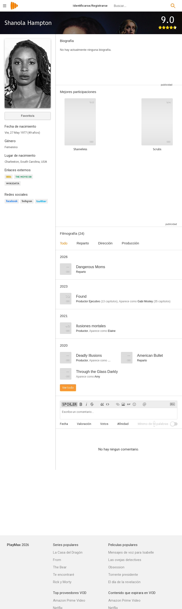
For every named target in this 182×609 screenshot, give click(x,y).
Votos (104, 424)
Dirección (105, 243)
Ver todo (68, 387)
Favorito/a (27, 115)
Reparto (83, 243)
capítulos (109, 301)
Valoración (84, 424)
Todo (64, 243)
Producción (130, 243)
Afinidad (123, 424)
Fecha (64, 424)
